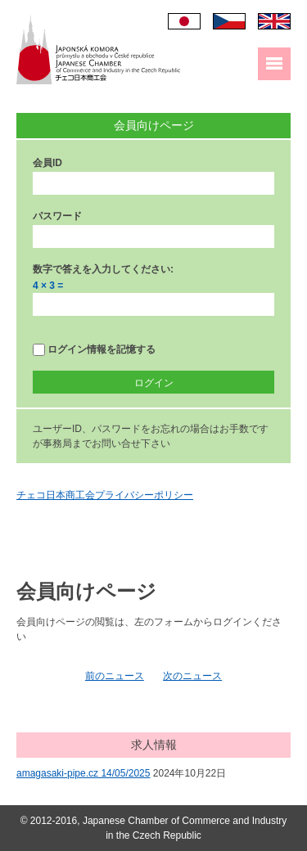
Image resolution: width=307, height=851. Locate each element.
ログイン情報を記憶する (94, 350)
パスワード (57, 216)
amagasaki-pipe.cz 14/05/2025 (83, 773)
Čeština (229, 21)
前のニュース (114, 676)
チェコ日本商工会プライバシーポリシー (104, 495)
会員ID (47, 163)
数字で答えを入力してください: (103, 269)
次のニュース (192, 676)
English (274, 21)
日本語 (184, 21)
